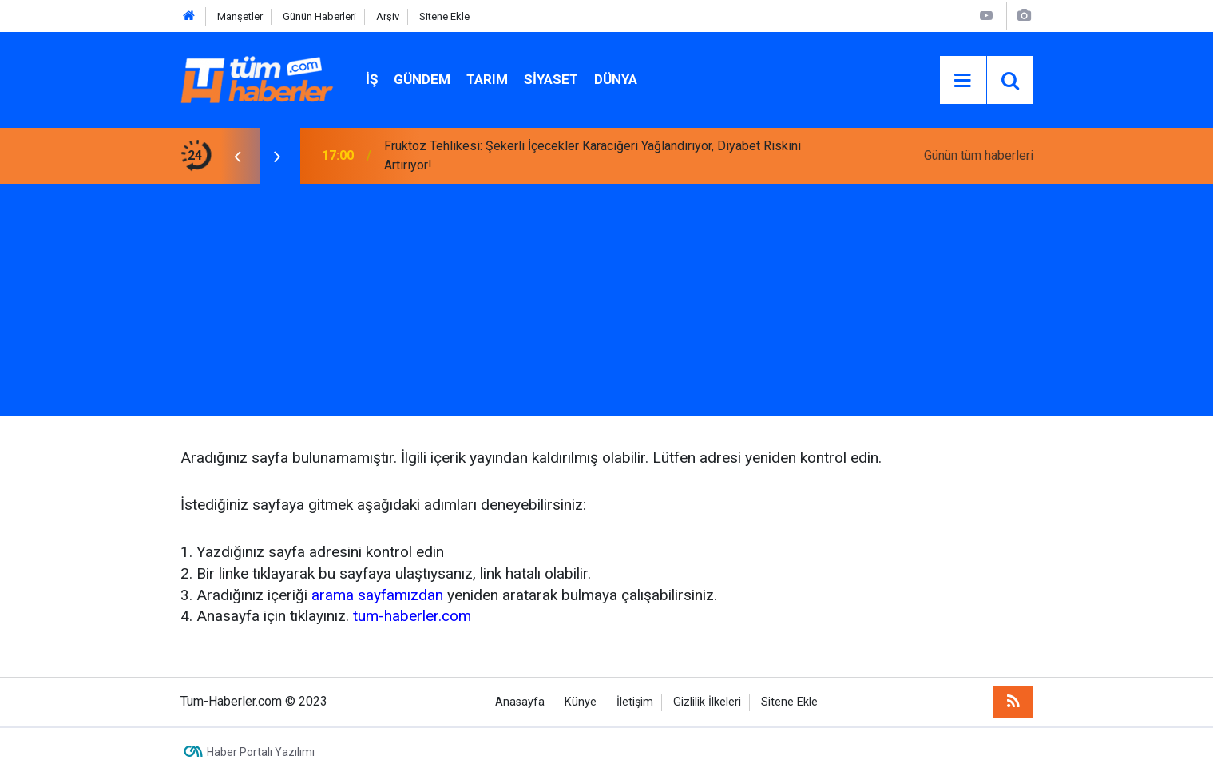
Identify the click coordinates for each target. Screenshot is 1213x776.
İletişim (634, 702)
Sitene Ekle (444, 16)
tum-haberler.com (412, 616)
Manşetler (240, 16)
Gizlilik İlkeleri (707, 702)
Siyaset (551, 79)
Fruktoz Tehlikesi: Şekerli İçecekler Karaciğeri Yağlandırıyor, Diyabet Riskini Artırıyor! (592, 155)
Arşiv (387, 16)
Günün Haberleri (319, 16)
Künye (581, 702)
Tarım (487, 79)
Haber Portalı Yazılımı (261, 752)
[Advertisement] (607, 304)
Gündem (422, 79)
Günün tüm (978, 155)
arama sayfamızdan (377, 595)
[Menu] (963, 81)
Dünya (615, 79)
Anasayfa (520, 702)
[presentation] (238, 155)
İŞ (372, 79)
